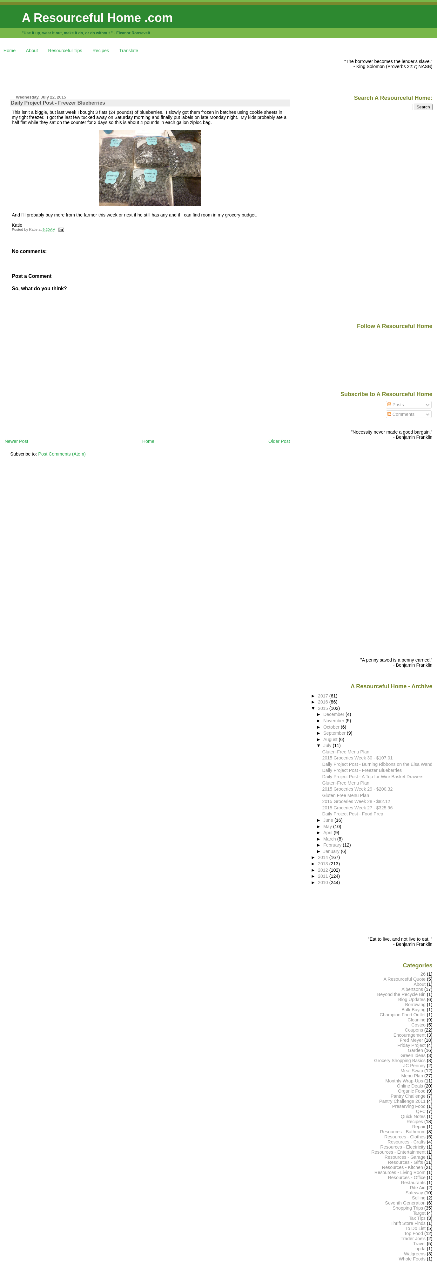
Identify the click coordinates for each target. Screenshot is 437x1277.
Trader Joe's (413, 1238)
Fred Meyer (411, 1040)
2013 (323, 863)
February (333, 845)
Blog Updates (412, 999)
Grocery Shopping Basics (400, 1060)
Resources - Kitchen (402, 1167)
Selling (419, 1197)
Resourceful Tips (65, 50)
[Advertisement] (120, 73)
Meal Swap (411, 1070)
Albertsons (412, 989)
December (334, 714)
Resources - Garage (405, 1157)
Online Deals (410, 1085)
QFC (421, 1111)
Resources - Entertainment (398, 1152)
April (328, 832)
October (332, 727)
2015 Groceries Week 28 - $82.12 (356, 801)
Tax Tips (417, 1218)
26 (423, 974)
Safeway (414, 1192)
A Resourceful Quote (405, 979)
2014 (323, 857)
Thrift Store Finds (408, 1223)
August (331, 739)
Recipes (100, 50)
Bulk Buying (413, 1009)
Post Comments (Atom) (62, 454)
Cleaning (416, 1019)
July (328, 745)
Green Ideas (413, 1055)
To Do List (415, 1228)
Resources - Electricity (403, 1147)
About (32, 50)
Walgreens (415, 1253)
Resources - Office (407, 1177)
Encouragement (409, 1035)
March (330, 838)
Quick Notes (413, 1116)
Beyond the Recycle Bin (401, 994)
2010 (323, 882)
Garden (415, 1050)
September (335, 733)
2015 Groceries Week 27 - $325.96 (357, 807)
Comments (401, 414)
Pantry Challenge (408, 1096)
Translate (128, 50)
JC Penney (414, 1065)
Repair (419, 1126)
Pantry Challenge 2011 (402, 1101)
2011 (323, 876)
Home (9, 50)
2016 (323, 701)
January (332, 851)
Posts (395, 404)
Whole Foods (412, 1258)
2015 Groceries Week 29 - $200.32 (357, 789)
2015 (323, 708)
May (328, 826)
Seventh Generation (405, 1202)
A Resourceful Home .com (97, 17)
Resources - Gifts (405, 1162)
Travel (419, 1243)
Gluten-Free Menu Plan (345, 751)
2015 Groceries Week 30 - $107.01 (357, 757)
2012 (323, 870)
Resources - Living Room (400, 1172)
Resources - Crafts (406, 1141)
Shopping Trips (408, 1208)
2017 (323, 695)
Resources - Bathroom (403, 1131)
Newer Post (16, 441)
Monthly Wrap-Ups (404, 1080)
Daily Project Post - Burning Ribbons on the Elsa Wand (377, 764)
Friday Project (411, 1045)
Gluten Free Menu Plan (345, 795)
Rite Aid (418, 1187)
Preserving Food (409, 1106)
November (334, 720)
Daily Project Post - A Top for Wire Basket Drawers (372, 776)
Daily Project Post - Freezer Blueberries (58, 103)
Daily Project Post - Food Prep (352, 813)
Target (419, 1213)
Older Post (279, 441)
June (328, 820)
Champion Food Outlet (403, 1014)
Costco (418, 1024)
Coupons (414, 1030)
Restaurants (413, 1182)
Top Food (413, 1233)
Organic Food (412, 1091)
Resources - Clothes (405, 1136)
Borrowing (415, 1004)
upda (420, 1248)
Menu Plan (412, 1075)
